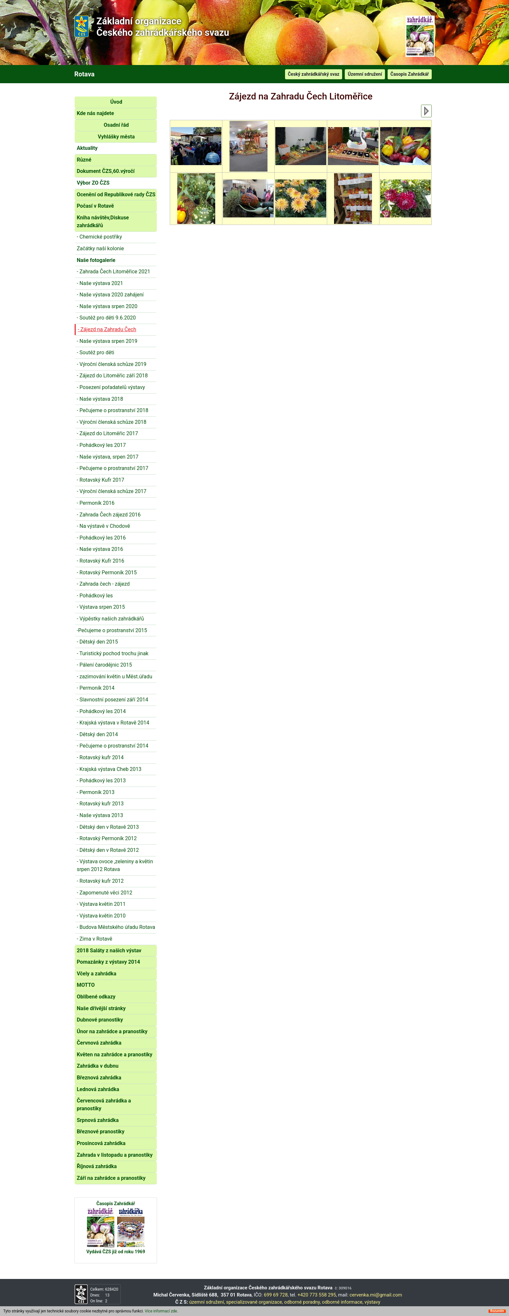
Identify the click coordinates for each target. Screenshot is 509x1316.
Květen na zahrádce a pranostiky (114, 1054)
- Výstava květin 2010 (101, 916)
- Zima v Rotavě (94, 939)
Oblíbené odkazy (96, 997)
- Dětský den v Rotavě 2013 (108, 827)
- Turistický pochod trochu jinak (112, 653)
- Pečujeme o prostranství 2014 (112, 746)
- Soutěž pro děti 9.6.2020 (106, 318)
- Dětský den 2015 (97, 642)
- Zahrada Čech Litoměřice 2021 (113, 271)
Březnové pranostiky (100, 1131)
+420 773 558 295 (316, 1295)
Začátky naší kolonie (100, 248)
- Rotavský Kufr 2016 (100, 561)
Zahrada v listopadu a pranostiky (115, 1155)
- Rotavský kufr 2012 (100, 881)
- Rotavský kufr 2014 (100, 757)
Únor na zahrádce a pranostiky (112, 1031)
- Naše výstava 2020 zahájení (110, 295)
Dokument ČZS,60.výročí (105, 171)
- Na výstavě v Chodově (103, 526)
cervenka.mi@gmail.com (376, 1295)
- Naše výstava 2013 (100, 815)
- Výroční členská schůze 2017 (111, 491)
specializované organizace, (254, 1302)
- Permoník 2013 (95, 792)
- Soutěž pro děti (95, 352)
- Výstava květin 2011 (101, 904)
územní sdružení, (207, 1302)
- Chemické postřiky (99, 237)
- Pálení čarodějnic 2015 (104, 665)
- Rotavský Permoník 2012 (107, 838)
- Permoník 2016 (95, 503)
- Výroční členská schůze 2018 (111, 422)
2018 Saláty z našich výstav (109, 950)
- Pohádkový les (95, 596)
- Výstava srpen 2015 (101, 607)
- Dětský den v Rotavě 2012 (108, 850)
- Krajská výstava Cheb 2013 (109, 769)
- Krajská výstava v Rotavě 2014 (113, 723)
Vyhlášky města (116, 137)
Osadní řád (116, 125)
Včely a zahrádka (96, 974)
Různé (84, 160)
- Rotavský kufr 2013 (100, 804)
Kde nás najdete (95, 113)
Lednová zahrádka (98, 1089)
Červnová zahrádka (99, 1043)
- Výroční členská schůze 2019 (111, 364)
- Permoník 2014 (95, 688)
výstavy (372, 1302)
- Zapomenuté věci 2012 (104, 893)
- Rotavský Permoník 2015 (107, 572)
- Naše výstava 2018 (100, 399)
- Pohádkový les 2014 (101, 711)
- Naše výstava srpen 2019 (107, 341)
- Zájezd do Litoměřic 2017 (107, 433)
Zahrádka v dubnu (97, 1066)
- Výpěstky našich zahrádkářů (110, 619)
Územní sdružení (365, 74)
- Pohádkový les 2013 (101, 780)
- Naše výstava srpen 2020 (107, 306)
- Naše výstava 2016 (100, 549)
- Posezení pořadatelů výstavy (111, 387)
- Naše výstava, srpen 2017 (107, 457)
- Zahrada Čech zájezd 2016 (109, 515)
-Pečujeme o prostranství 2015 (112, 630)
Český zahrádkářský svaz (314, 74)
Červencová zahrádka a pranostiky (104, 1105)
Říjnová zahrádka (97, 1166)
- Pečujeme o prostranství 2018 (112, 410)
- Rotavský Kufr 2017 (100, 480)
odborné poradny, (302, 1302)
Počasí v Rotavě (95, 206)
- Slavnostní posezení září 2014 (112, 700)
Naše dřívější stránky (101, 1008)
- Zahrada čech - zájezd (103, 584)
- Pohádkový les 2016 (101, 538)
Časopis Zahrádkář (410, 74)
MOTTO (85, 985)
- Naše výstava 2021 (100, 283)
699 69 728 (276, 1295)
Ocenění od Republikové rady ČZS (116, 194)
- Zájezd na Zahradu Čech (107, 329)
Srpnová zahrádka (97, 1120)
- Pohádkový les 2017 (101, 445)
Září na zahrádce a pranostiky (111, 1178)
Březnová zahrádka (99, 1078)
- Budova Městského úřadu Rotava (116, 927)
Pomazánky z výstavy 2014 (108, 962)
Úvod (116, 102)
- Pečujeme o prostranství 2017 (112, 468)
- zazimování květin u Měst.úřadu (114, 676)
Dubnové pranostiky (100, 1020)
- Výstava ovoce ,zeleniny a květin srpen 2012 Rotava (115, 865)
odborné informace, (342, 1302)
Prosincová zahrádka (101, 1143)
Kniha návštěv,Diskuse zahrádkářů (103, 221)
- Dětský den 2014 (97, 734)
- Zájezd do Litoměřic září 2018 (112, 375)
